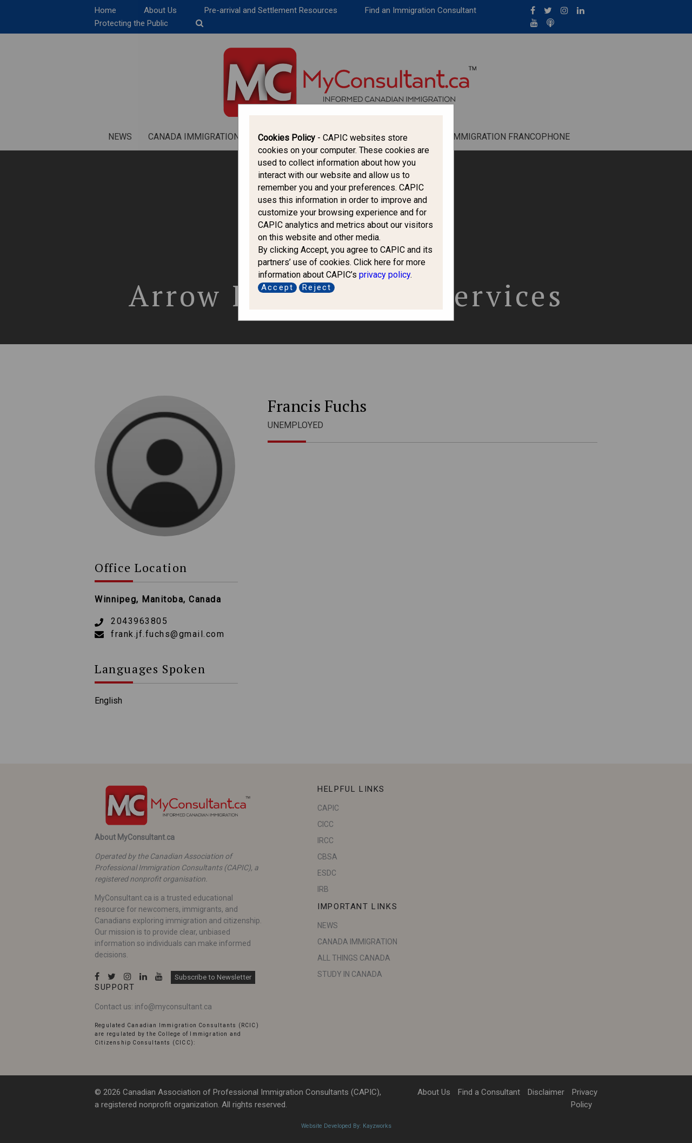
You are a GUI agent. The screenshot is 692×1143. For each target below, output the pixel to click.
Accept (277, 287)
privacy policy (384, 275)
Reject (316, 287)
